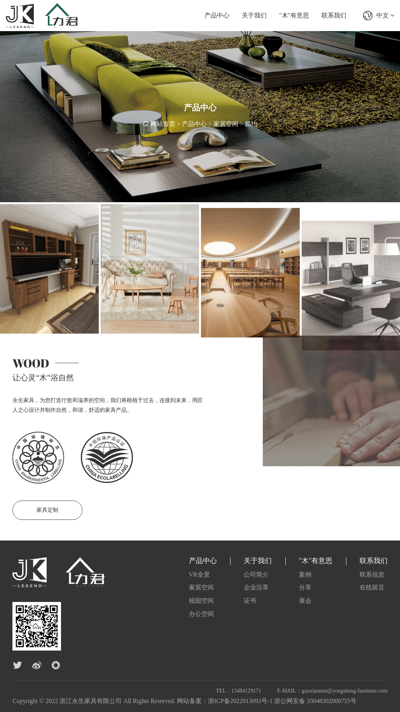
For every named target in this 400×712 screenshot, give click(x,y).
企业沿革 (256, 587)
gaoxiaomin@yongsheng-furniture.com (345, 691)
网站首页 (162, 124)
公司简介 (256, 574)
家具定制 (47, 510)
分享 (305, 587)
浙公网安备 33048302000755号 (315, 701)
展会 (305, 600)
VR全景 (199, 574)
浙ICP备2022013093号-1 (240, 701)
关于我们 (254, 15)
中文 (385, 15)
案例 (305, 574)
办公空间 (201, 614)
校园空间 (201, 600)
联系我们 (333, 15)
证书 (250, 600)
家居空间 (225, 124)
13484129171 (246, 691)
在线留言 (372, 587)
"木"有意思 (294, 15)
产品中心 (216, 15)
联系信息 (372, 574)
